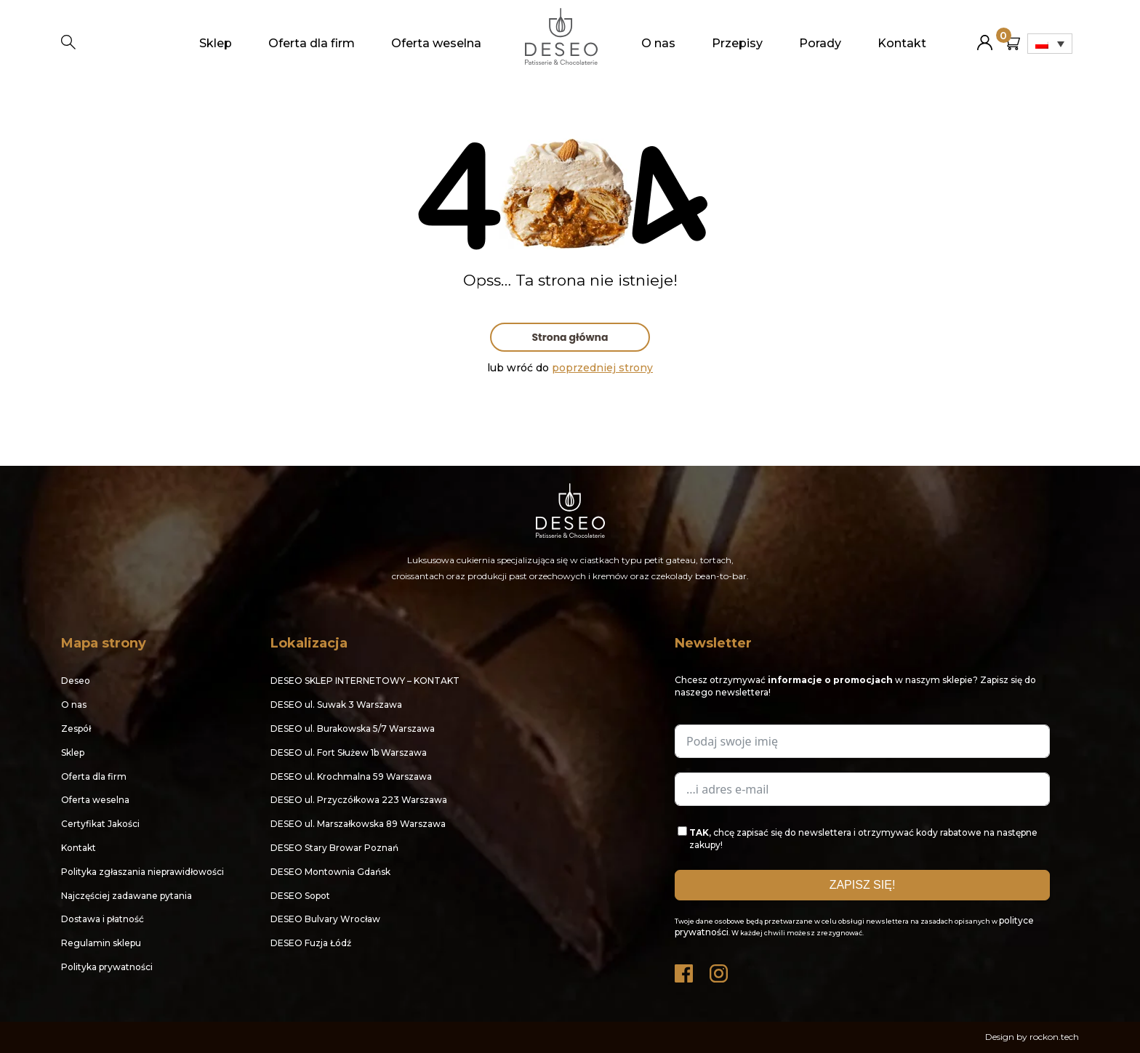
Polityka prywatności (107, 966)
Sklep (215, 43)
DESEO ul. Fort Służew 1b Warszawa (348, 752)
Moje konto (984, 36)
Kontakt (902, 43)
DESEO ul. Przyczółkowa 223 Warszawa (358, 799)
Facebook (685, 969)
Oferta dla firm (311, 43)
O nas (658, 43)
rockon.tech (1054, 1036)
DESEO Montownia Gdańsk (330, 871)
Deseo (75, 680)
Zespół (76, 728)
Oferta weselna (436, 43)
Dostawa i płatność (102, 918)
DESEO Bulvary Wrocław (325, 918)
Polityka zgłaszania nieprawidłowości (142, 871)
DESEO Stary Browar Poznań (334, 847)
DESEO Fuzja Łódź (310, 942)
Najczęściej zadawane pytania (126, 895)
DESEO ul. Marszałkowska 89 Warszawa (358, 823)
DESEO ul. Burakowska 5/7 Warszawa (352, 728)
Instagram (720, 969)
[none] (1049, 43)
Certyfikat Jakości (100, 823)
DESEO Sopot (300, 895)
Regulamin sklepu (101, 942)
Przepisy (737, 43)
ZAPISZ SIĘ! (863, 885)
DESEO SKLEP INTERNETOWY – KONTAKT (364, 680)
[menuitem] (1049, 43)
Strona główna (569, 337)
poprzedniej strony (602, 367)
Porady (820, 43)
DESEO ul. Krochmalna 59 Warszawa (351, 776)
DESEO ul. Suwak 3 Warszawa (336, 704)
